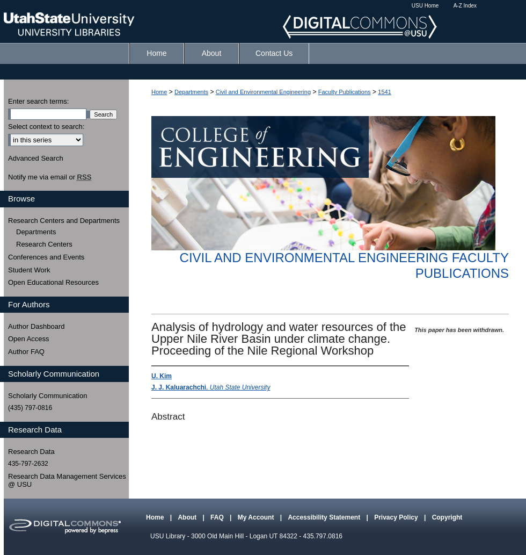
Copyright (447, 517)
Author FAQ (26, 352)
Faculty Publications (344, 92)
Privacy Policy (397, 517)
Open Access (28, 339)
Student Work (29, 270)
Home (159, 92)
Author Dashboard (36, 326)
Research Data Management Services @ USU (67, 480)
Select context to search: (46, 126)
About (188, 517)
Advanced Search (35, 158)
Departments (191, 92)
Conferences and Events (46, 257)
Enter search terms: (38, 101)
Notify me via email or (49, 177)
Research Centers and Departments (64, 221)
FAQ (217, 517)
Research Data (31, 452)
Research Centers (44, 244)
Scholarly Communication (47, 396)
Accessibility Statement (325, 517)
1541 (384, 92)
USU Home (425, 6)
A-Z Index (465, 6)
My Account (257, 517)
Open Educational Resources (53, 282)
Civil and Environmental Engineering (263, 92)
